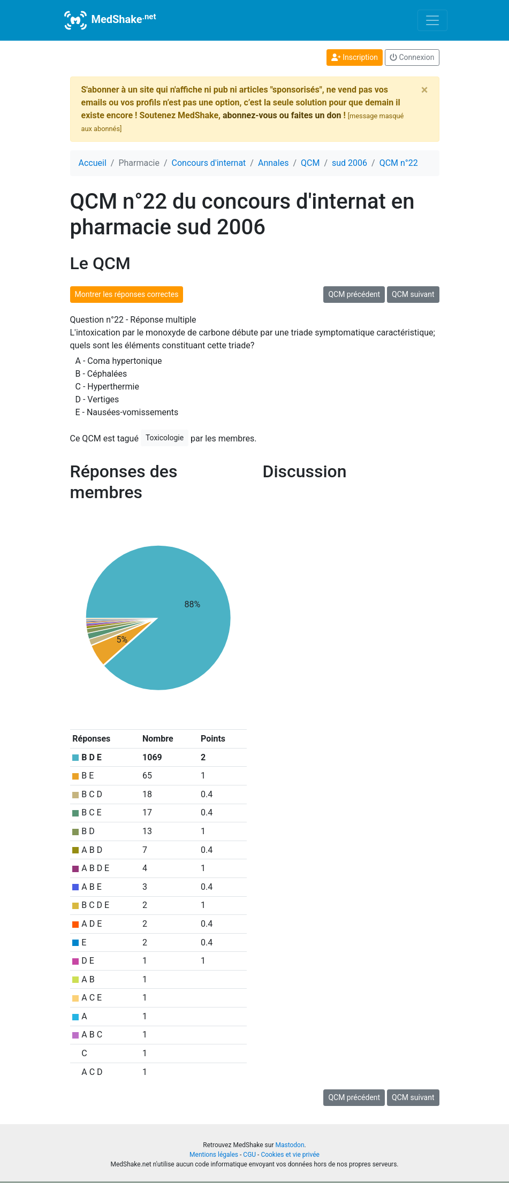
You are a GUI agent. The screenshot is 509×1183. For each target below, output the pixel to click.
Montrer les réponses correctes (127, 294)
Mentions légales (213, 1154)
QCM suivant (413, 294)
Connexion (412, 57)
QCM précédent (354, 294)
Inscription (354, 57)
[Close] (425, 90)
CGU (249, 1154)
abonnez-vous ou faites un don (282, 115)
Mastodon (289, 1145)
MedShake (109, 20)
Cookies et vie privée (290, 1154)
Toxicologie (165, 437)
